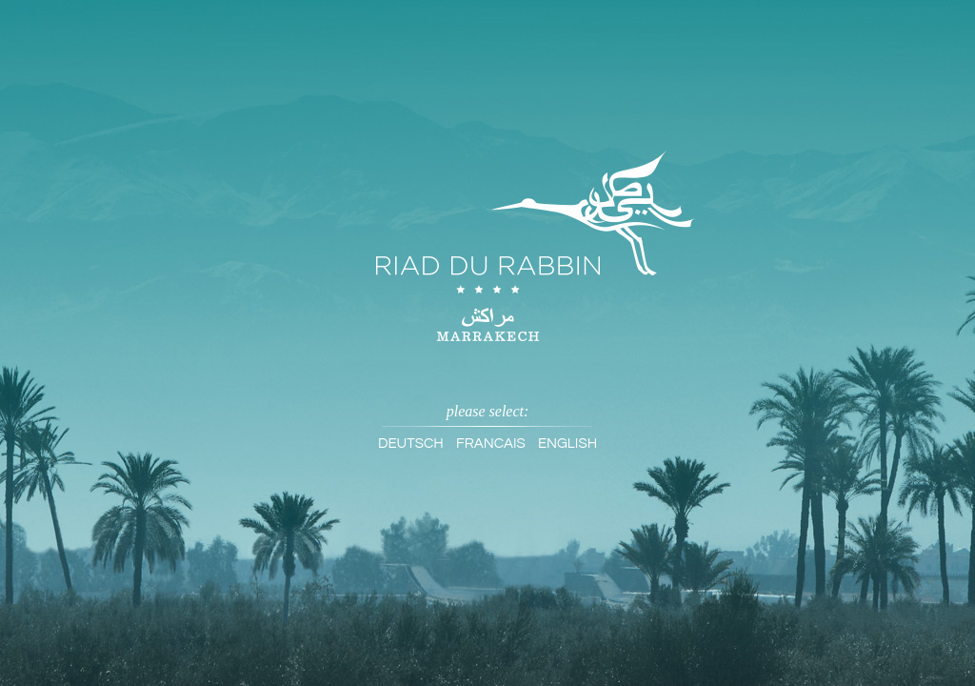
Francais (491, 443)
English (567, 443)
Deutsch (411, 443)
